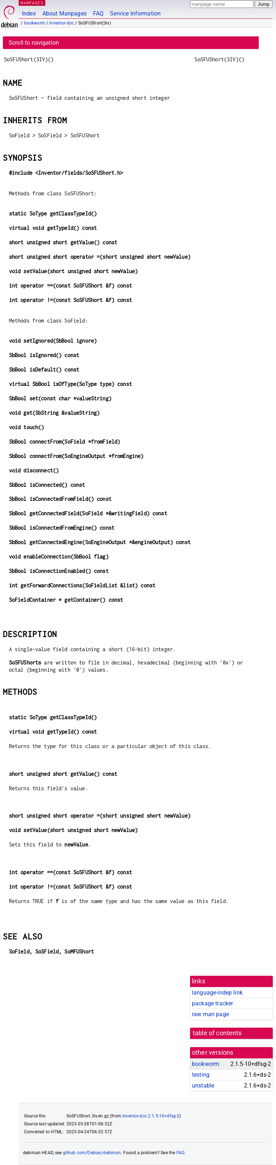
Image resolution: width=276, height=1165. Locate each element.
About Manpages (64, 13)
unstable (203, 1085)
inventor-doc (61, 23)
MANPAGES (31, 2)
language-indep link (217, 992)
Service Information (135, 13)
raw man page (210, 1014)
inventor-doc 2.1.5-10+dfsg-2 (150, 1116)
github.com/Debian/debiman (92, 1152)
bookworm (34, 23)
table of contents (217, 1033)
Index (29, 13)
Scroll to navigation (34, 42)
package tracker (212, 1003)
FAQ (98, 13)
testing (201, 1074)
